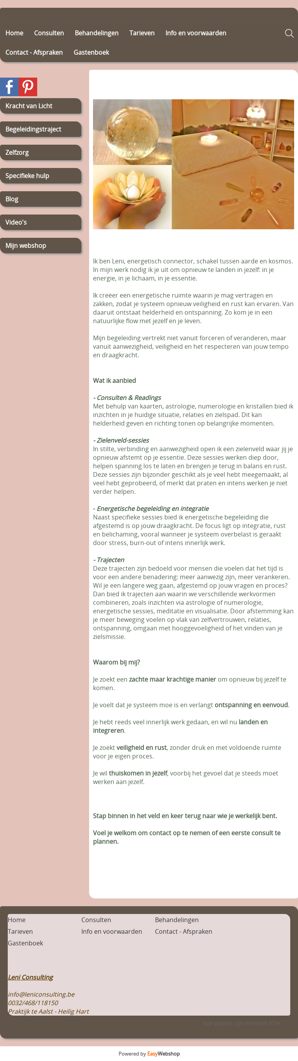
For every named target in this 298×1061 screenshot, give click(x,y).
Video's (16, 222)
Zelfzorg (17, 152)
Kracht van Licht (28, 106)
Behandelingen (97, 33)
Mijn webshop (25, 245)
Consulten (49, 33)
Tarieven (142, 33)
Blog (11, 199)
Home (14, 33)
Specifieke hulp (27, 175)
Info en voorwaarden (195, 33)
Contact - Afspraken (34, 52)
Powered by (149, 1053)
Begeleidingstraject (33, 129)
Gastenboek (91, 52)
